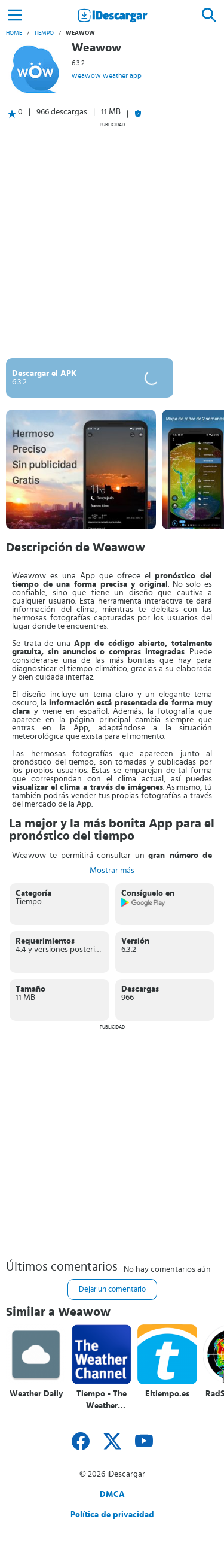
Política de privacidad (112, 1515)
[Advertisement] (112, 240)
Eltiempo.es (167, 1394)
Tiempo (44, 33)
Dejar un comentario (112, 1289)
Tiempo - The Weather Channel (101, 1400)
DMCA (112, 1494)
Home (14, 33)
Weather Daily (36, 1394)
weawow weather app (107, 75)
